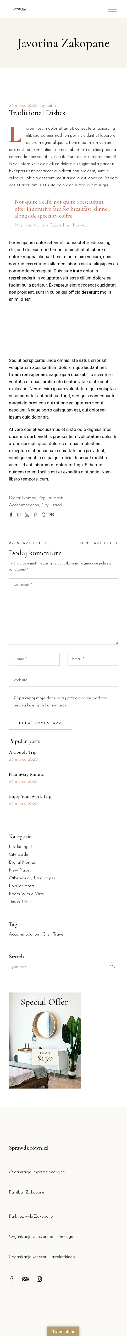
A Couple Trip (23, 752)
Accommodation (24, 505)
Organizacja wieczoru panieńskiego (41, 1236)
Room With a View (26, 894)
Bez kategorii (20, 846)
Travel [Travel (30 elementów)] (58, 934)
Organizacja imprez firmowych (37, 1172)
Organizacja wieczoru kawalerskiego (42, 1257)
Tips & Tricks (20, 902)
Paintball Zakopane (27, 1192)
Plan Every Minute (26, 774)
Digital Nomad (22, 498)
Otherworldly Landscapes (32, 878)
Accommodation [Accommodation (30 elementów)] (24, 934)
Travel (56, 505)
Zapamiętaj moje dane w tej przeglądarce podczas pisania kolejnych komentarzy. (61, 701)
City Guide (18, 854)
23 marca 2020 (23, 105)
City (45, 505)
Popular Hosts (51, 498)
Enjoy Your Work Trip (30, 796)
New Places (20, 870)
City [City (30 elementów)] (46, 934)
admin (51, 105)
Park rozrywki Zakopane (31, 1216)
